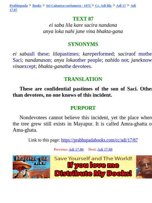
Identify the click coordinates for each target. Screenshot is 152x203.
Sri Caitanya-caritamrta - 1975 (68, 6)
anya (59, 60)
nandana (34, 60)
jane (135, 60)
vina (17, 66)
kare (87, 54)
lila (56, 54)
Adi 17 (121, 6)
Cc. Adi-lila (103, 6)
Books (36, 6)
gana (59, 66)
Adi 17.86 (76, 149)
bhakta (45, 66)
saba (24, 54)
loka (70, 60)
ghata (30, 130)
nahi (109, 60)
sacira (124, 54)
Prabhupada (19, 6)
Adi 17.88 (104, 149)
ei (14, 54)
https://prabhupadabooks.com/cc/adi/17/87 (99, 140)
